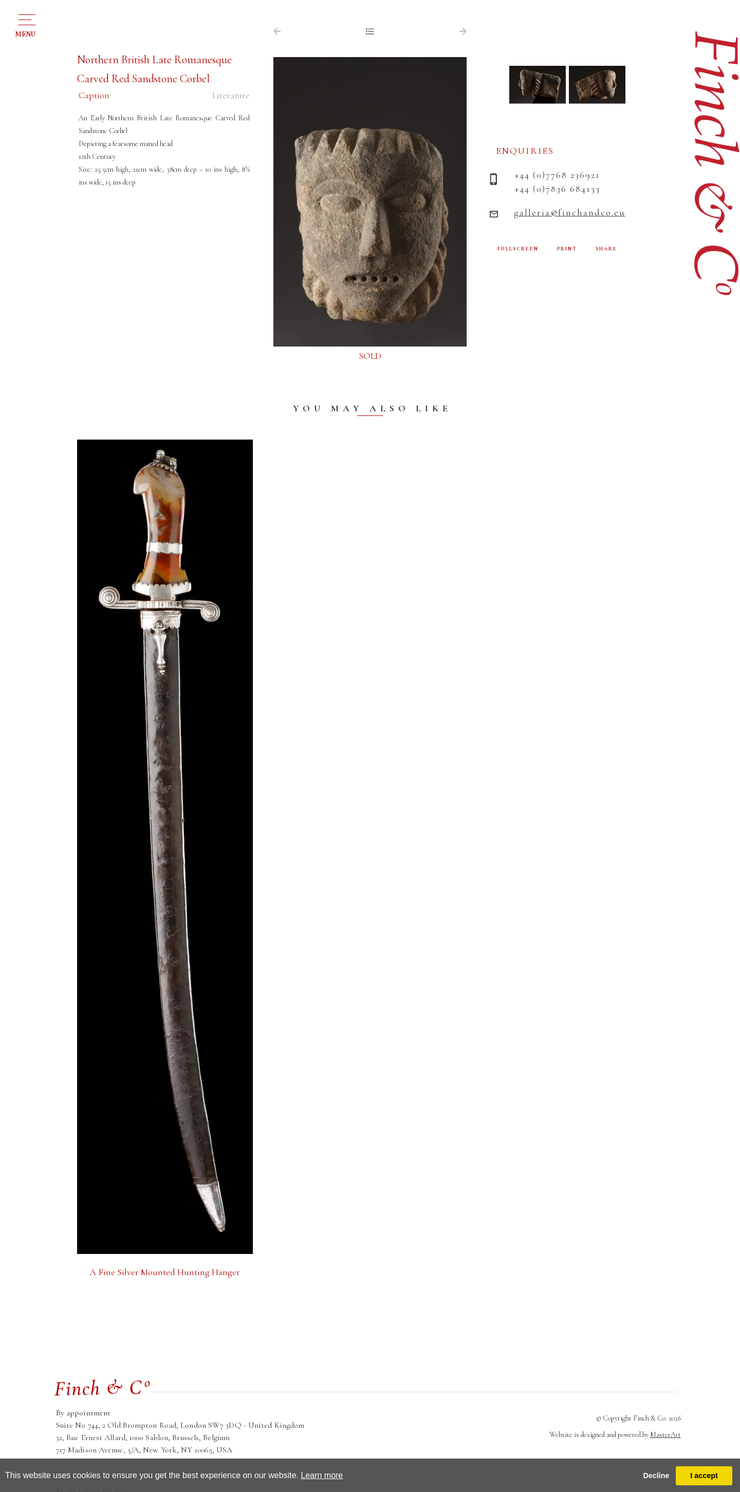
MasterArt (665, 1434)
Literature (231, 95)
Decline (656, 1475)
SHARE (606, 249)
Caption (94, 95)
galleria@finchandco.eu (569, 212)
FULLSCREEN (518, 249)
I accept (704, 1475)
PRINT (567, 249)
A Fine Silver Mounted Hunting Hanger (164, 1272)
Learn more (322, 1475)
